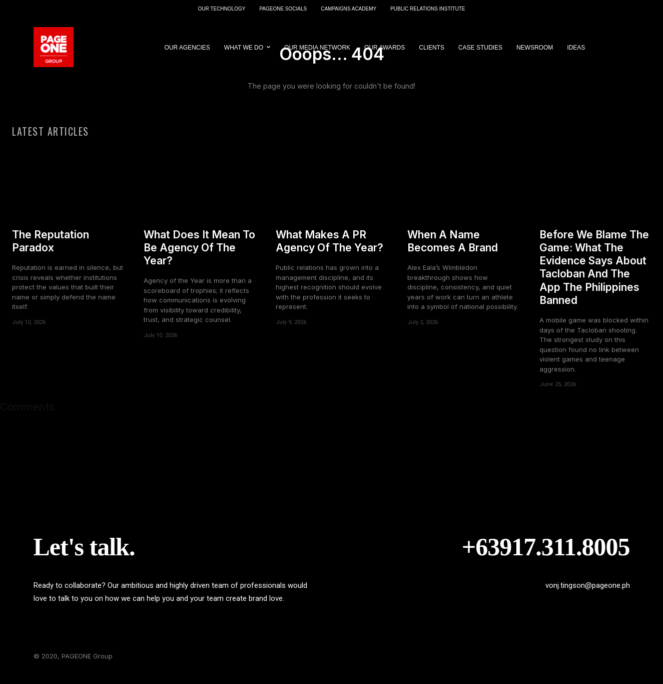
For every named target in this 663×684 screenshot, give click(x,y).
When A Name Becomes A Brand (452, 247)
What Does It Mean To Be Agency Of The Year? (199, 253)
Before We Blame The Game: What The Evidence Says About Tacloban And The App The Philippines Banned (594, 273)
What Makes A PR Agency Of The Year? (329, 247)
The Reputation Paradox (50, 247)
